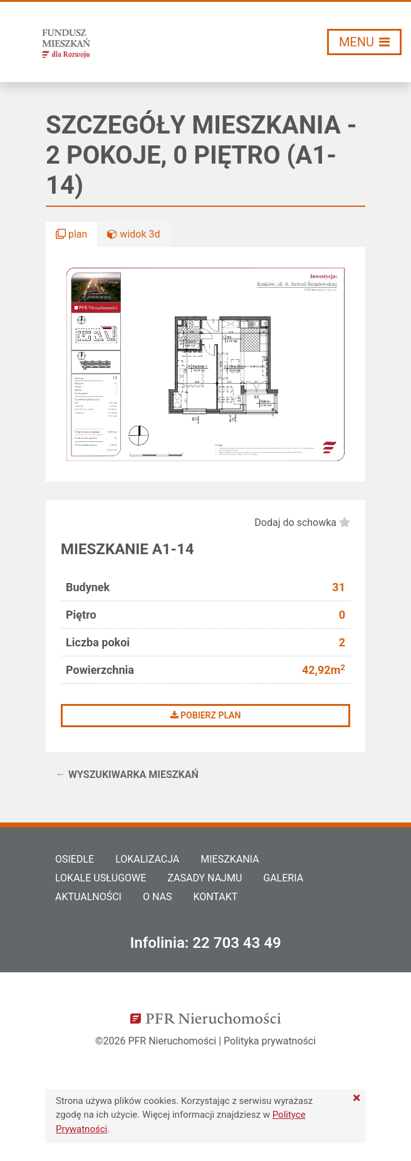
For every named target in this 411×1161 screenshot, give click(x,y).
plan (71, 234)
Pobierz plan (205, 715)
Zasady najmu (204, 878)
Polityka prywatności (270, 1041)
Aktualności (88, 897)
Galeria (283, 878)
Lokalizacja (147, 859)
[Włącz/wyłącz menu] (364, 42)
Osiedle (74, 859)
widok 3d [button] (133, 234)
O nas (157, 897)
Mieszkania (229, 859)
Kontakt (215, 897)
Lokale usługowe (100, 878)
